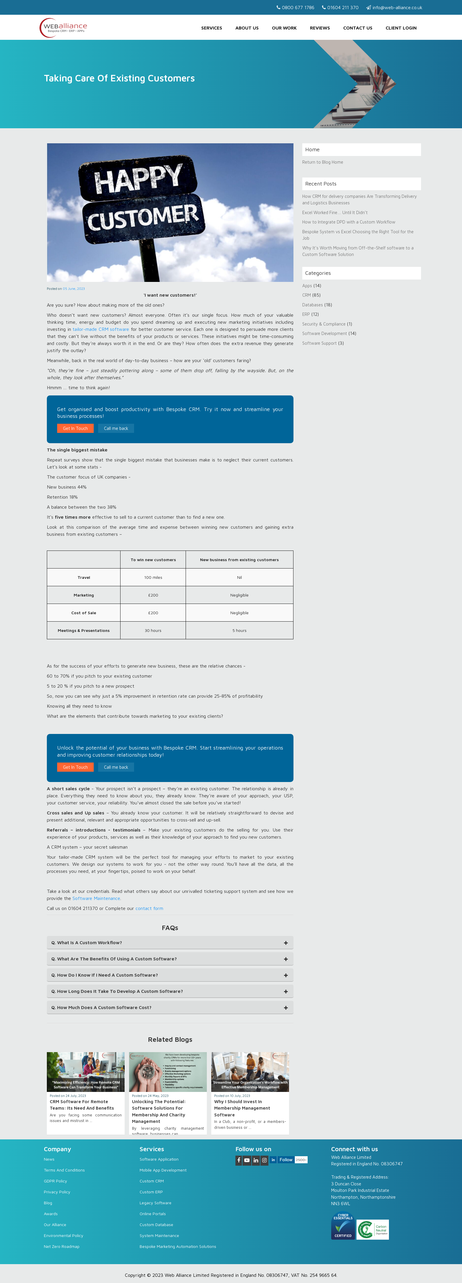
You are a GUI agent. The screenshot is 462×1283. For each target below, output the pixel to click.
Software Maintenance (96, 898)
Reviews (320, 27)
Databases (312, 304)
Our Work (284, 27)
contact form (149, 908)
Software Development (324, 333)
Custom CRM (152, 1180)
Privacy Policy (57, 1191)
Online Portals (153, 1213)
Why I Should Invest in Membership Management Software (242, 1108)
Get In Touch (75, 428)
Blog (48, 1202)
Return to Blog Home (322, 162)
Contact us (357, 27)
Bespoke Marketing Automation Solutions (178, 1246)
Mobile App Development (163, 1169)
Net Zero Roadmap (62, 1246)
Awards (51, 1213)
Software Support (319, 343)
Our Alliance (55, 1224)
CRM (307, 295)
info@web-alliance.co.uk (394, 7)
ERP (306, 314)
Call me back (116, 428)
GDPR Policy (55, 1180)
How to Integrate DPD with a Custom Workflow (348, 221)
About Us (247, 27)
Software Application (159, 1159)
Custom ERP (151, 1191)
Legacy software (155, 1202)
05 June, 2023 (74, 288)
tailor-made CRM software (100, 329)
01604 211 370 (340, 7)
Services (211, 27)
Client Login (401, 27)
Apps (307, 285)
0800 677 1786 (295, 7)
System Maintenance (159, 1235)
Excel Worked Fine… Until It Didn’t (335, 212)
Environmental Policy (63, 1235)
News (49, 1159)
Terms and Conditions (64, 1169)
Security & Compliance (324, 323)
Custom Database (156, 1224)
